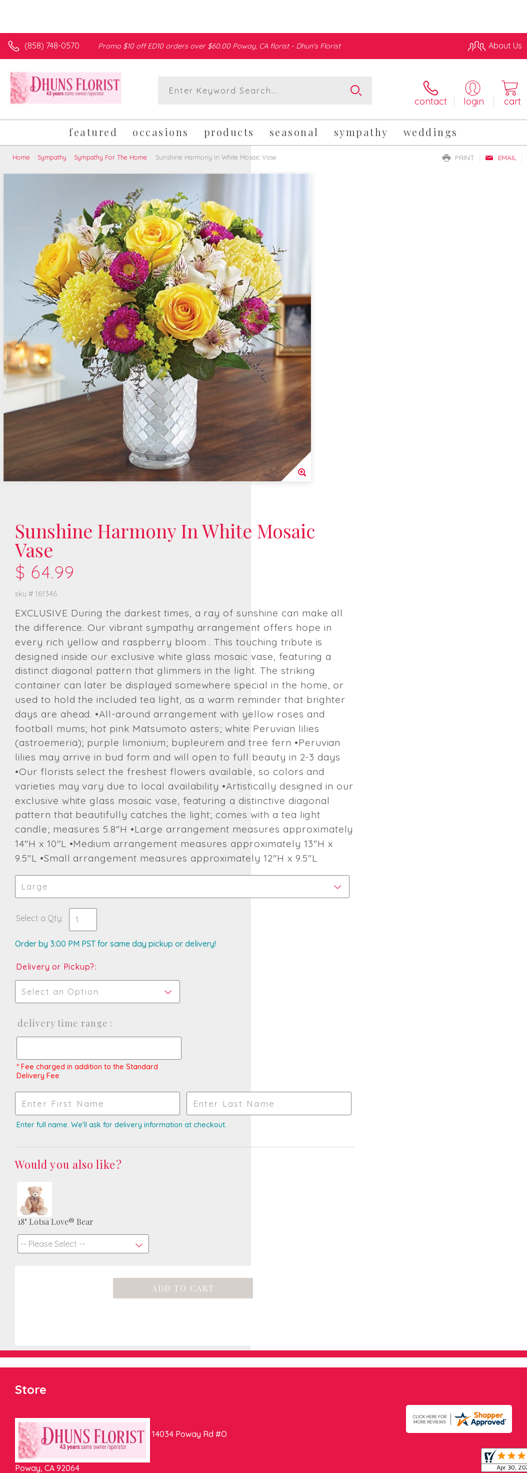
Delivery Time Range (313, 773)
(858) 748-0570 (52, 46)
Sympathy (52, 154)
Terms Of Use (293, 1358)
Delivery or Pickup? (306, 716)
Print (458, 154)
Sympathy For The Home (110, 154)
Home (21, 154)
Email (500, 154)
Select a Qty (289, 668)
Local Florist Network (423, 1358)
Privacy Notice (352, 1358)
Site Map (485, 1358)
